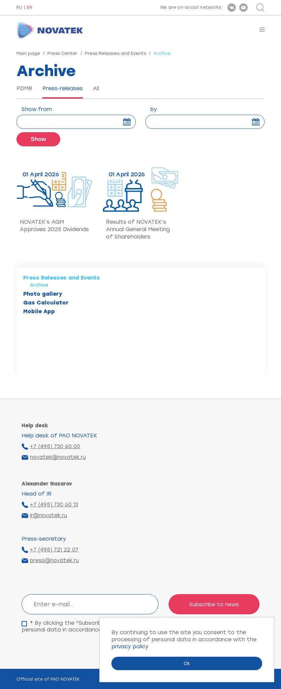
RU (19, 7)
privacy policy (129, 646)
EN (29, 7)
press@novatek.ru (54, 560)
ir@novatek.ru (48, 515)
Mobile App (39, 311)
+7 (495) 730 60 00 (55, 446)
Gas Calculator (46, 302)
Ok (187, 663)
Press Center (62, 53)
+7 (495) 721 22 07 (54, 550)
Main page (28, 53)
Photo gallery (42, 294)
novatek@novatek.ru (58, 457)
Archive (39, 285)
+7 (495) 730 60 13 (54, 505)
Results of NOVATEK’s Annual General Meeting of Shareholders (138, 229)
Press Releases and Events (115, 53)
